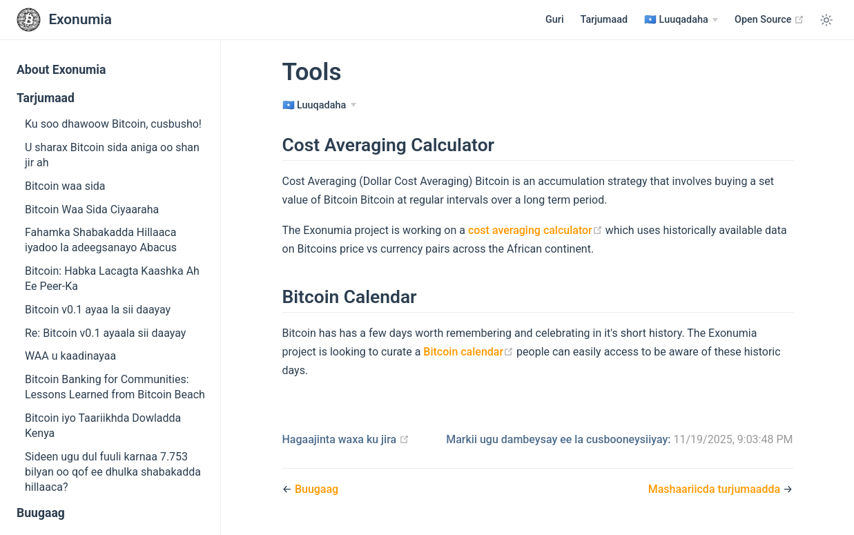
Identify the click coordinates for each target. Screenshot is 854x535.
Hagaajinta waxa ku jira (346, 439)
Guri (554, 20)
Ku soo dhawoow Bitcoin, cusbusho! (113, 123)
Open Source (769, 19)
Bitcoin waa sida (65, 186)
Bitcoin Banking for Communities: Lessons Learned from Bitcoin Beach (115, 387)
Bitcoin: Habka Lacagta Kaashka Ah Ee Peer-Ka (112, 278)
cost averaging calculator (535, 230)
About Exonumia (61, 70)
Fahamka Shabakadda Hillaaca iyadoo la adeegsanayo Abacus (101, 240)
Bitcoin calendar (468, 351)
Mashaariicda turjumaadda (715, 489)
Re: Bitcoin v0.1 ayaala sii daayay (105, 333)
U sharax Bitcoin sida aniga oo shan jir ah (112, 155)
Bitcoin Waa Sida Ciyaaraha (92, 209)
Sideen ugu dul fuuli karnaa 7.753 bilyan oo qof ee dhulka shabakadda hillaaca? (113, 472)
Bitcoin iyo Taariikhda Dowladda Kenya (103, 425)
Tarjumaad (604, 20)
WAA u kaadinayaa (70, 355)
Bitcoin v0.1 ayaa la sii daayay (98, 309)
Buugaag (41, 513)
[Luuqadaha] (681, 20)
